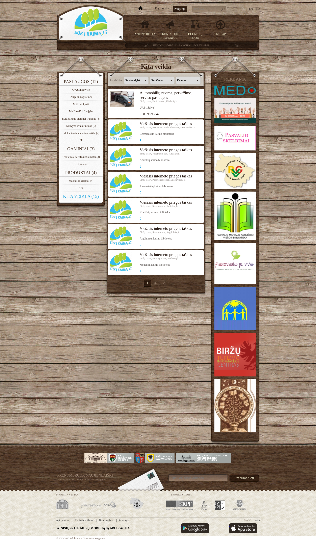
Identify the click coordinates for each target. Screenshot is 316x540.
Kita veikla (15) (81, 196)
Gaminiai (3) (81, 148)
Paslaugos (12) (81, 81)
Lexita (257, 520)
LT (244, 8)
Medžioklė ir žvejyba (81, 111)
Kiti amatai (81, 164)
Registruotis (162, 8)
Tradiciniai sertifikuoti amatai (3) (81, 157)
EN (251, 8)
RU (258, 8)
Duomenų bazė (106, 520)
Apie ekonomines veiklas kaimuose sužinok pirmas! (82, 479)
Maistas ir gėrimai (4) (81, 180)
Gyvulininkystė (81, 89)
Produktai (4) (81, 172)
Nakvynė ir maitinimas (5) (81, 125)
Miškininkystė (81, 104)
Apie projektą (145, 34)
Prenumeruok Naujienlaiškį (85, 475)
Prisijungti (180, 8)
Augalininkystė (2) (80, 96)
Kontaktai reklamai (84, 520)
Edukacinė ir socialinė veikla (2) (81, 133)
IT (81, 140)
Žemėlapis (220, 34)
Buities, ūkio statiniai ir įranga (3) (81, 118)
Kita (81, 188)
